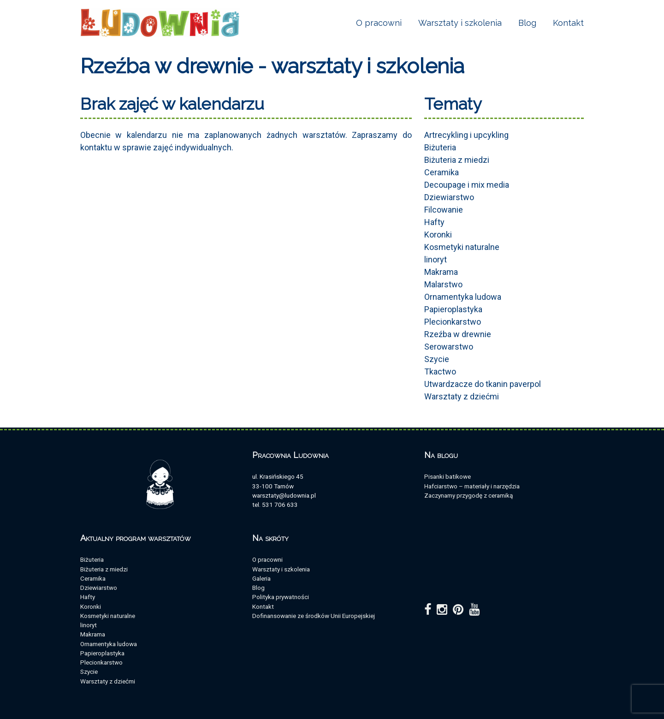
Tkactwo (440, 371)
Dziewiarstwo (449, 197)
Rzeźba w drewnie (457, 334)
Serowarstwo (448, 346)
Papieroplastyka (453, 309)
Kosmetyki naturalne (461, 247)
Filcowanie (443, 209)
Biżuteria (440, 147)
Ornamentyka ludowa (462, 297)
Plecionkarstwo (452, 322)
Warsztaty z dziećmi (461, 396)
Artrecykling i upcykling (466, 135)
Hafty (434, 222)
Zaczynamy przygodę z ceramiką (468, 495)
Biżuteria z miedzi (456, 160)
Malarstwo (443, 284)
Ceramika (441, 172)
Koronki (438, 234)
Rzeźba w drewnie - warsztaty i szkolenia (272, 66)
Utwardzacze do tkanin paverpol (482, 384)
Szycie (436, 359)
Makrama (441, 272)
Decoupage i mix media (466, 185)
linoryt (435, 259)
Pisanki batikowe (447, 476)
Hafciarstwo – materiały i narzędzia (472, 486)
